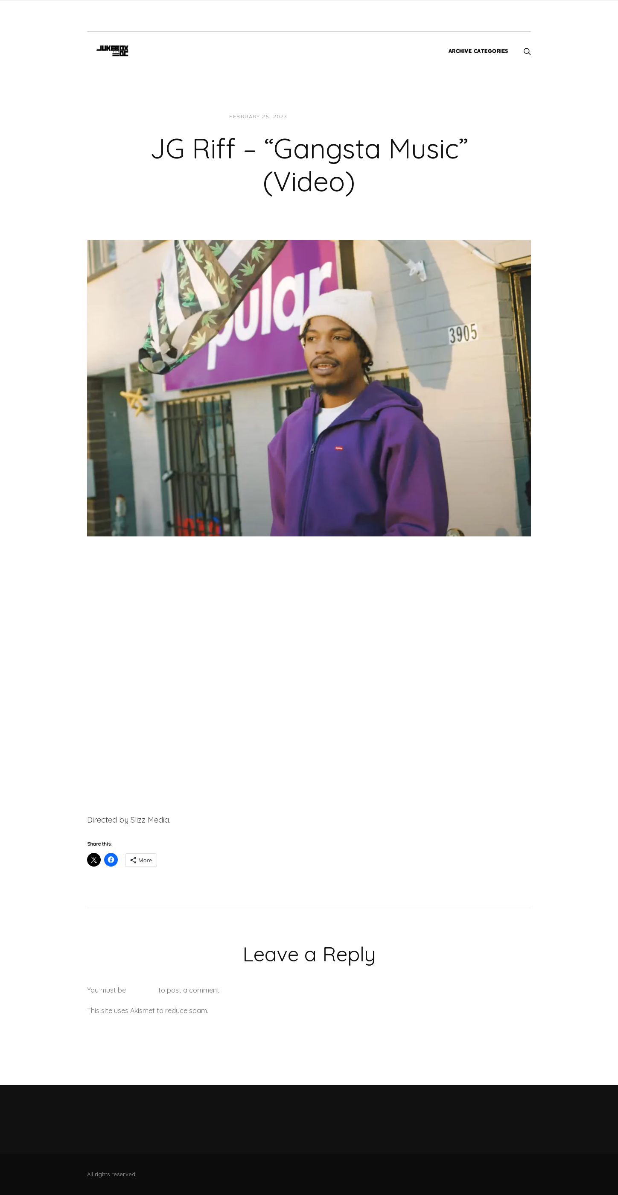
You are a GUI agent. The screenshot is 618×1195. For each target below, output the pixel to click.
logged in (142, 990)
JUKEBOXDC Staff (323, 117)
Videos (370, 117)
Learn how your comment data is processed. (280, 1010)
